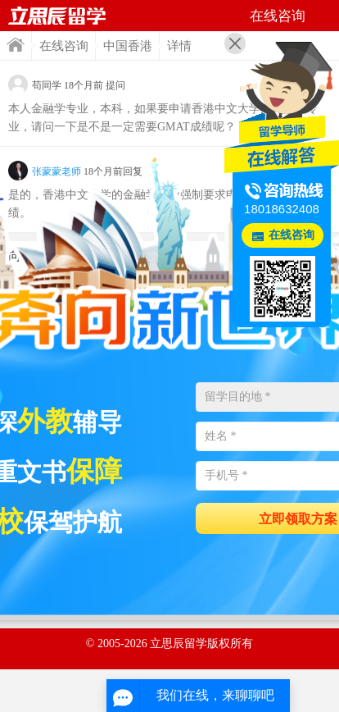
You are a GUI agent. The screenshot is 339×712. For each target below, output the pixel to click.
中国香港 (127, 45)
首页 (16, 45)
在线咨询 (63, 45)
